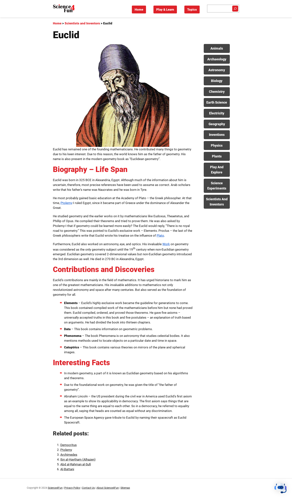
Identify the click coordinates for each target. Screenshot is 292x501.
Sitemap (125, 487)
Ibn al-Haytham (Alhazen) (78, 459)
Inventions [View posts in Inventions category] (217, 135)
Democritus (68, 445)
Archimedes (68, 454)
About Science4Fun (107, 487)
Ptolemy (66, 203)
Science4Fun (55, 487)
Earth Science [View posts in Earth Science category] (216, 102)
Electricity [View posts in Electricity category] (216, 113)
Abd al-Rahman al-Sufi (75, 464)
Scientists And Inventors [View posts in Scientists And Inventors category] (217, 201)
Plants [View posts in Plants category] (217, 156)
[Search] (235, 9)
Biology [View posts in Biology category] (216, 81)
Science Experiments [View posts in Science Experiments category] (216, 185)
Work (166, 244)
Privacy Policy (72, 487)
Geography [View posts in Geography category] (217, 124)
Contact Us (88, 487)
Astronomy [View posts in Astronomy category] (216, 70)
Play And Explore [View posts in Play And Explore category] (216, 169)
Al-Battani (67, 469)
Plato (160, 235)
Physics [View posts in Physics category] (217, 145)
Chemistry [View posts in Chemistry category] (217, 92)
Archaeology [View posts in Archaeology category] (216, 59)
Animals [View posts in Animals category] (216, 48)
